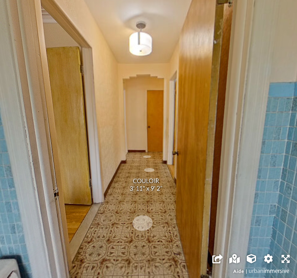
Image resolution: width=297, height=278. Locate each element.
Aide (238, 271)
